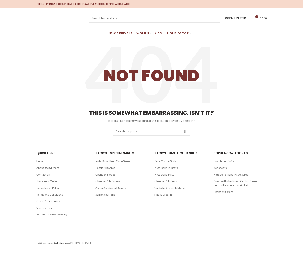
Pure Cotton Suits (165, 161)
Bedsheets (220, 167)
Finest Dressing (163, 194)
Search (215, 18)
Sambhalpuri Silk (105, 194)
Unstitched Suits (224, 161)
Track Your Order (46, 181)
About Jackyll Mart (47, 167)
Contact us (43, 174)
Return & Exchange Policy (51, 214)
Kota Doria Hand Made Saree (112, 161)
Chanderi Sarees (105, 174)
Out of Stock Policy (48, 201)
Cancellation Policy (47, 187)
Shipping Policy (45, 207)
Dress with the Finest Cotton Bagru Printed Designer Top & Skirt (235, 183)
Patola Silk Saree (105, 167)
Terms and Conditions (49, 194)
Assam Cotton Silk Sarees (111, 187)
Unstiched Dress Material (169, 187)
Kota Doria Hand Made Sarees (232, 174)
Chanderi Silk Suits (165, 181)
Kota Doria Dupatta (166, 167)
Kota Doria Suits (164, 174)
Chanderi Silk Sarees (107, 181)
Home (39, 161)
